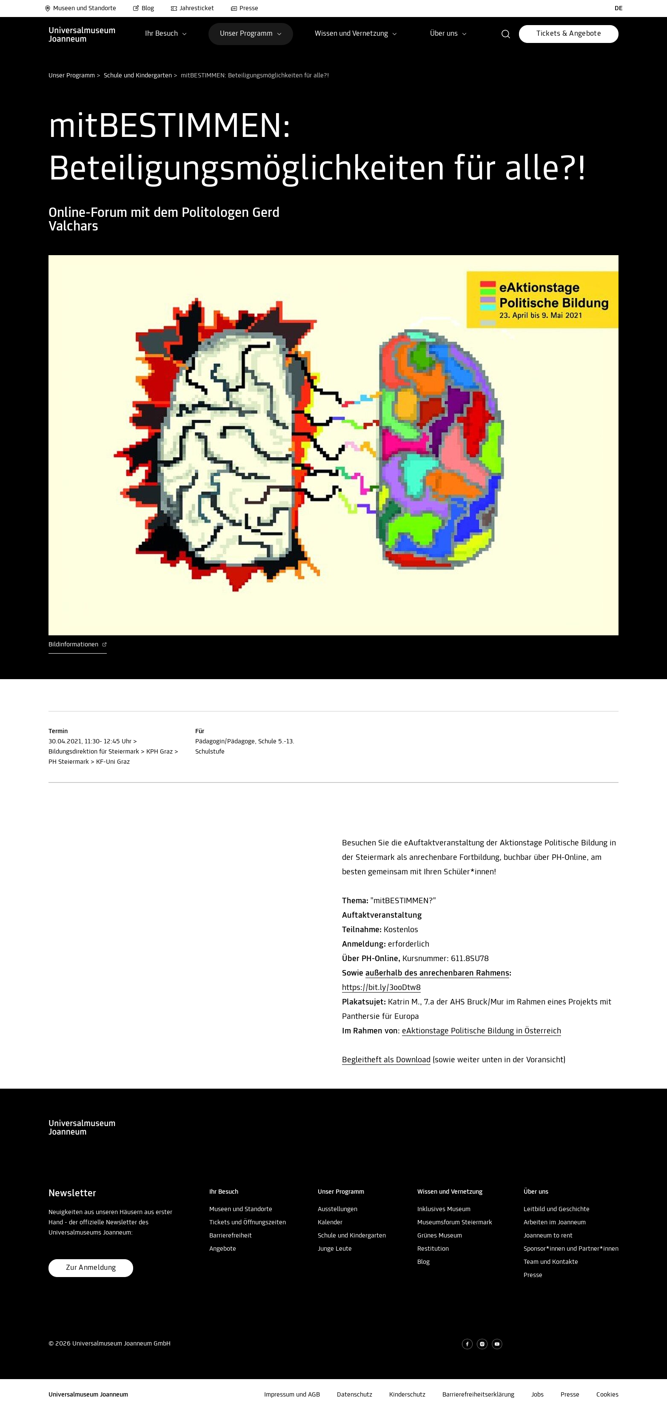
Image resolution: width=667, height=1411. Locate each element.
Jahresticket (192, 8)
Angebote (222, 1249)
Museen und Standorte (80, 8)
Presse (244, 8)
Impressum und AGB (292, 1394)
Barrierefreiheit (230, 1235)
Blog (143, 8)
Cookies (607, 1394)
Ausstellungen (337, 1209)
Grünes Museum (439, 1235)
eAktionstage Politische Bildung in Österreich (481, 1031)
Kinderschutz (407, 1394)
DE (619, 8)
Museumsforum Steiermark (454, 1222)
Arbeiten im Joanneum (555, 1222)
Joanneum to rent (548, 1235)
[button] (506, 34)
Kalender (330, 1222)
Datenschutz (354, 1394)
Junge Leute (335, 1249)
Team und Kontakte (551, 1262)
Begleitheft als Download (386, 1060)
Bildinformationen (77, 644)
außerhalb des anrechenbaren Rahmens (437, 973)
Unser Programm (71, 75)
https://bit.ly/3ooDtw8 (381, 988)
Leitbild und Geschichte (557, 1209)
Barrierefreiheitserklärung (478, 1394)
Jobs (537, 1394)
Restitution (433, 1249)
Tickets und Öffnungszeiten (247, 1222)
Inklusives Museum (443, 1209)
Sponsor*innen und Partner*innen (571, 1249)
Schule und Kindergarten (138, 75)
